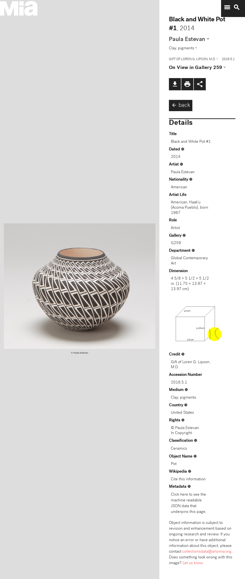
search (236, 7)
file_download (174, 84)
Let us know (193, 563)
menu (227, 7)
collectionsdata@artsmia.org (206, 552)
